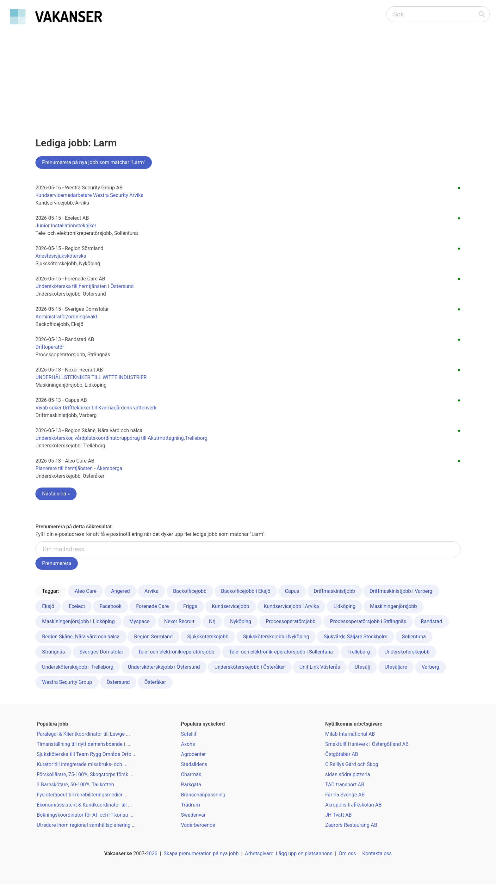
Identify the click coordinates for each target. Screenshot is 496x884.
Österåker (155, 682)
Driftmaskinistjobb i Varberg (401, 591)
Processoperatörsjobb (290, 621)
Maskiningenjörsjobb (393, 606)
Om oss (347, 853)
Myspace (139, 621)
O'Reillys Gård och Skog (351, 764)
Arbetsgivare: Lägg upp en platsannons (288, 853)
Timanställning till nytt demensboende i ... (83, 744)
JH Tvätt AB (338, 815)
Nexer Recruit (179, 621)
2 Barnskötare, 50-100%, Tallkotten (75, 785)
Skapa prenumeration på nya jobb (201, 853)
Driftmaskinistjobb (334, 591)
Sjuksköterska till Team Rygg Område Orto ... (87, 754)
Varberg (430, 667)
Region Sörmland (153, 637)
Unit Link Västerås (320, 667)
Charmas (191, 774)
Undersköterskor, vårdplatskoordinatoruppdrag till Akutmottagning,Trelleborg (121, 438)
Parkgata (191, 785)
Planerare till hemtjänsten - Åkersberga (78, 468)
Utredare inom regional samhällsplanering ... (86, 825)
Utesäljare (396, 667)
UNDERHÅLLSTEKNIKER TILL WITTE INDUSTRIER (91, 377)
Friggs (190, 606)
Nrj (212, 621)
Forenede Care (152, 606)
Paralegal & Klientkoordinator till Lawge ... (83, 734)
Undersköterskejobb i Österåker (249, 667)
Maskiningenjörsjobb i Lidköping (78, 621)
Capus (292, 591)
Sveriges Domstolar (101, 652)
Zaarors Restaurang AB (351, 825)
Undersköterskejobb (406, 652)
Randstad (431, 621)
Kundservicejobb (230, 606)
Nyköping (240, 621)
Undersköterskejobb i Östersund (164, 667)
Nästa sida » (56, 494)
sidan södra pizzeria (347, 774)
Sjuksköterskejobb (208, 637)
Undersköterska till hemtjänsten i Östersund (84, 286)
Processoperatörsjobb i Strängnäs (368, 621)
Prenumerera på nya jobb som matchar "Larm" (93, 162)
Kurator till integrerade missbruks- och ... (82, 764)
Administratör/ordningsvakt (66, 317)
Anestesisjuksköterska (60, 256)
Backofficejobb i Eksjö (245, 591)
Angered (120, 591)
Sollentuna (414, 637)
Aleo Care (85, 591)
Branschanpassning (203, 795)
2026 (152, 853)
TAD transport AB (344, 785)
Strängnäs (53, 652)
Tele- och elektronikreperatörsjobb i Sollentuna (281, 652)
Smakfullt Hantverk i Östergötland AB (367, 744)
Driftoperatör (49, 347)
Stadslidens (194, 764)
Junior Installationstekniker (65, 226)
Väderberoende (198, 825)
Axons (188, 744)
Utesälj (362, 667)
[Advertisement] (248, 74)
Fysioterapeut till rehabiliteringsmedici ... (82, 795)
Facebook (110, 606)
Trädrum (190, 805)
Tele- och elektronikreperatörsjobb (176, 652)
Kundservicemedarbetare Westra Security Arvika (89, 195)
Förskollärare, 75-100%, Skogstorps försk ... (85, 774)
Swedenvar (193, 815)
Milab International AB (350, 734)
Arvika (151, 591)
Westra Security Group (67, 682)
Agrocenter (193, 754)
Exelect (77, 606)
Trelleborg (358, 652)
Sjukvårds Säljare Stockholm (356, 637)
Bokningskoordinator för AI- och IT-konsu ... (85, 815)
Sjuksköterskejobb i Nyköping (276, 637)
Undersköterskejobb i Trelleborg (77, 667)
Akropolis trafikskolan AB (353, 805)
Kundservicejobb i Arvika (291, 606)
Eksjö (48, 606)
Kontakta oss (377, 853)
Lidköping (344, 606)
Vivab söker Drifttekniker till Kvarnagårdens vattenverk (96, 408)
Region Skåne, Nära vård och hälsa (81, 637)
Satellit (188, 734)
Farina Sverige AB (345, 795)
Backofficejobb (190, 591)
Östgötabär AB (341, 754)
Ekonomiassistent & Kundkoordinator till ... (84, 805)
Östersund (118, 682)
